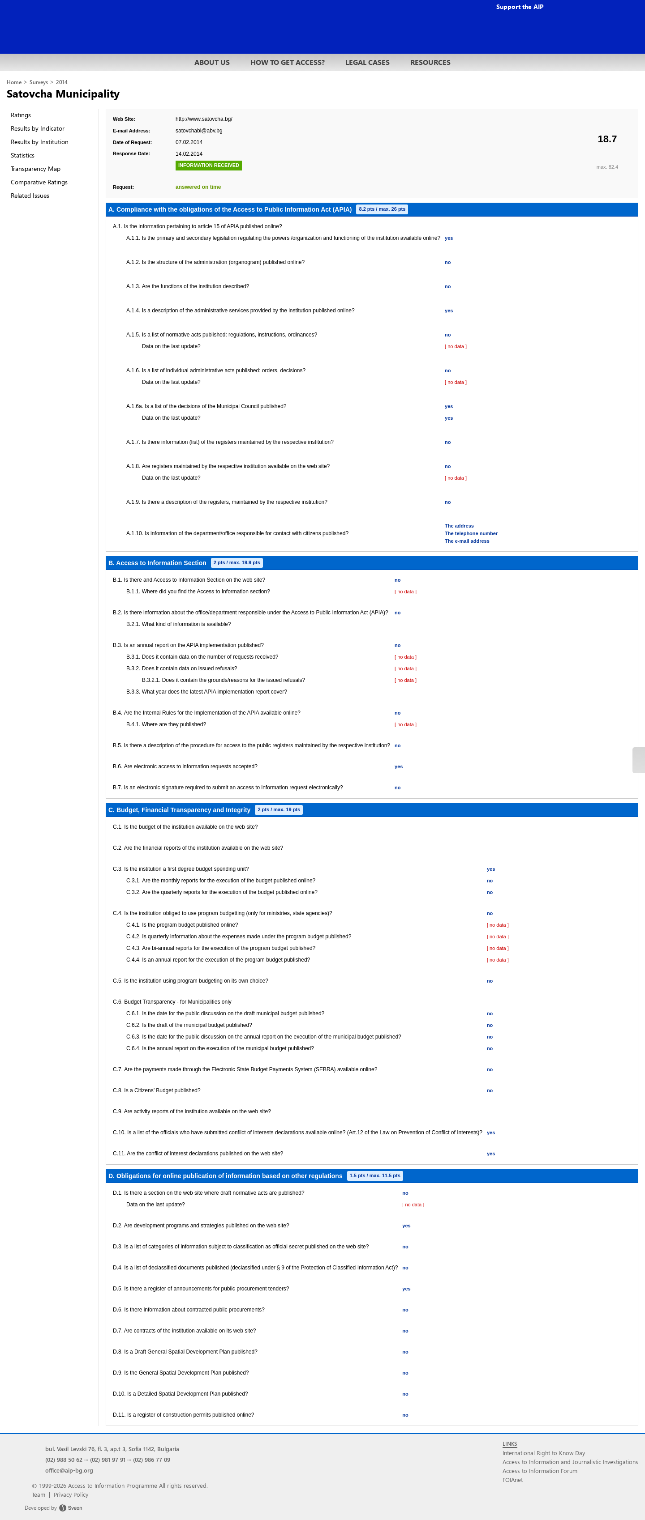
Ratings (21, 115)
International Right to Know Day (544, 1452)
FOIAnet (513, 1479)
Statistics (22, 155)
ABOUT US (212, 62)
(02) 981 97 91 (107, 1459)
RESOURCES (430, 62)
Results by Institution (40, 141)
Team (38, 1494)
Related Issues (30, 195)
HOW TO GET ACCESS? (287, 62)
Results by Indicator (37, 128)
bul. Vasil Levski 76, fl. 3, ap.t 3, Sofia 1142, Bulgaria (112, 1448)
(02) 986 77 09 (151, 1459)
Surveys (39, 82)
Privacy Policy (71, 1494)
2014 (62, 82)
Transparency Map (35, 168)
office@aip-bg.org (69, 1470)
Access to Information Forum (540, 1470)
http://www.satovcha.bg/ (204, 119)
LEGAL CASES (367, 62)
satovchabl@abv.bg (199, 131)
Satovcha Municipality (63, 93)
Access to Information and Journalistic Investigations (570, 1461)
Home (14, 82)
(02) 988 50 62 (63, 1459)
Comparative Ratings (39, 182)
